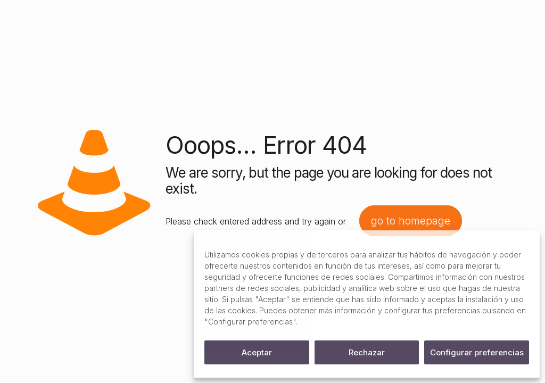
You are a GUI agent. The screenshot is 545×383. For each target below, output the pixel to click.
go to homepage (410, 220)
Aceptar (257, 352)
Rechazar (367, 352)
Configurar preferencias (477, 352)
